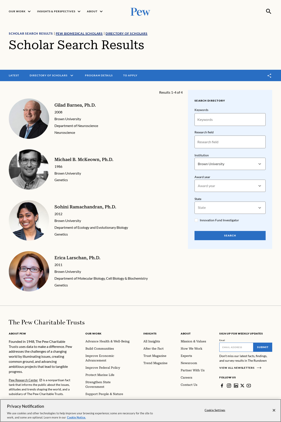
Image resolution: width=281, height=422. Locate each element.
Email (222, 340)
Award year (202, 177)
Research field (204, 132)
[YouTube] (248, 385)
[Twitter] (242, 386)
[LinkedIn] (236, 385)
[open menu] (71, 75)
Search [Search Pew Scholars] (230, 235)
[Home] (47, 322)
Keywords (201, 110)
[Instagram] (229, 385)
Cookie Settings (215, 412)
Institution (202, 155)
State (198, 199)
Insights (150, 333)
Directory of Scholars (127, 33)
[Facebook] (222, 385)
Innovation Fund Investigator (219, 220)
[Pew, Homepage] (140, 11)
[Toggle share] (269, 76)
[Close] (274, 412)
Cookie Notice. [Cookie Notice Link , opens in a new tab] (76, 419)
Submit (262, 347)
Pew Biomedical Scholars (79, 33)
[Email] (236, 347)
